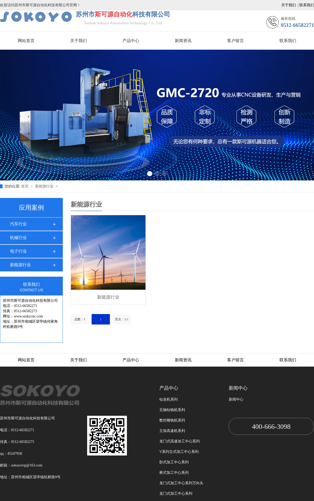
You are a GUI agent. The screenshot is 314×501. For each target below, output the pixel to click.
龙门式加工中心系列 (175, 494)
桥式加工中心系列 (174, 473)
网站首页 (26, 34)
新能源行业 (44, 186)
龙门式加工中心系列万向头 (181, 483)
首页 (25, 186)
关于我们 (78, 34)
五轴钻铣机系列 (172, 410)
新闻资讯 (183, 34)
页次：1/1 (121, 319)
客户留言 (235, 34)
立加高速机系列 (172, 431)
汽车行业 (18, 224)
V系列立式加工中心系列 (179, 452)
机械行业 (18, 237)
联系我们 (287, 34)
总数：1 (79, 319)
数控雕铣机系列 (172, 420)
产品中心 (130, 34)
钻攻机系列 (168, 399)
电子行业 (18, 251)
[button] (149, 166)
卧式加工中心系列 (174, 462)
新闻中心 (236, 399)
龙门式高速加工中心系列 (179, 441)
